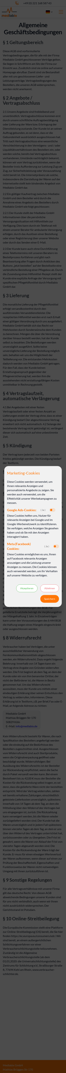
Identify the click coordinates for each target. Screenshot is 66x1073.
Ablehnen (49, 588)
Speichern (49, 598)
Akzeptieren (26, 588)
